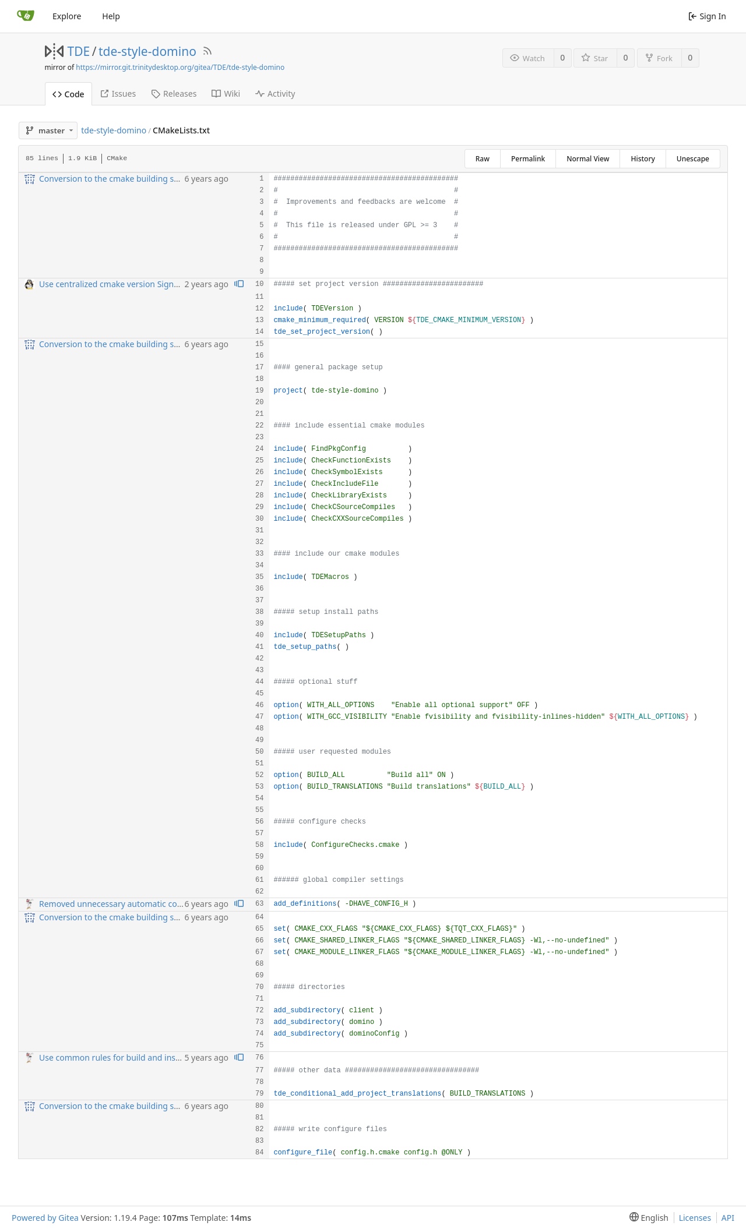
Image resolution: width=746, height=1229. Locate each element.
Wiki (226, 93)
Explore (66, 16)
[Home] (25, 16)
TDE (79, 51)
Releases (173, 93)
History (642, 159)
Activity (275, 93)
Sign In (707, 16)
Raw (483, 159)
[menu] (646, 1217)
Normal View (587, 159)
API (728, 1217)
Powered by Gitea (45, 1217)
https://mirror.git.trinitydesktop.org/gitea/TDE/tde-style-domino (180, 67)
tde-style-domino (147, 51)
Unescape (693, 159)
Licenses (695, 1217)
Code (68, 94)
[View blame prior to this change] (239, 284)
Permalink (528, 159)
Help (111, 16)
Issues (118, 93)
